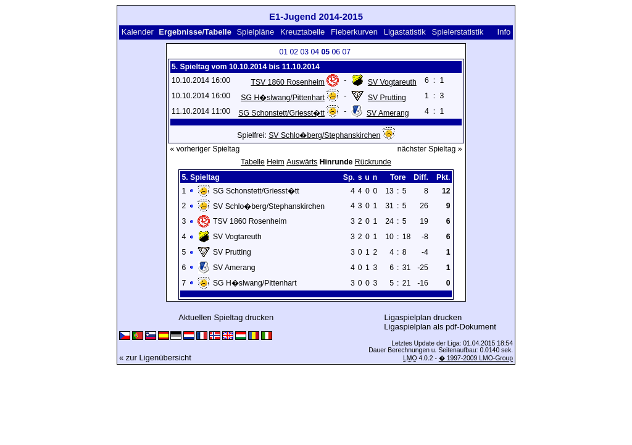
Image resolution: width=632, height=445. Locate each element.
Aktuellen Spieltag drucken (225, 317)
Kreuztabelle (302, 31)
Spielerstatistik (458, 31)
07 (347, 52)
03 (305, 52)
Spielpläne (255, 31)
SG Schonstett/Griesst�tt (281, 113)
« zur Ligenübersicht (155, 357)
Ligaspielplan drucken (423, 317)
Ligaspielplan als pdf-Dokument (440, 326)
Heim (276, 162)
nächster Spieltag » (429, 149)
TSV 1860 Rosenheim (288, 82)
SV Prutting (387, 97)
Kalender (138, 31)
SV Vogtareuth (392, 82)
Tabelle (253, 162)
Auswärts (301, 162)
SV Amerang (388, 113)
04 (315, 52)
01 (284, 52)
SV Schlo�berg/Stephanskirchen (324, 135)
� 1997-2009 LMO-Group (476, 358)
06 (336, 52)
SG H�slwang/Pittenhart (283, 97)
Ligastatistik (405, 31)
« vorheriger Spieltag (205, 149)
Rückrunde (373, 162)
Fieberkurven (354, 31)
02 (294, 52)
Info (504, 31)
